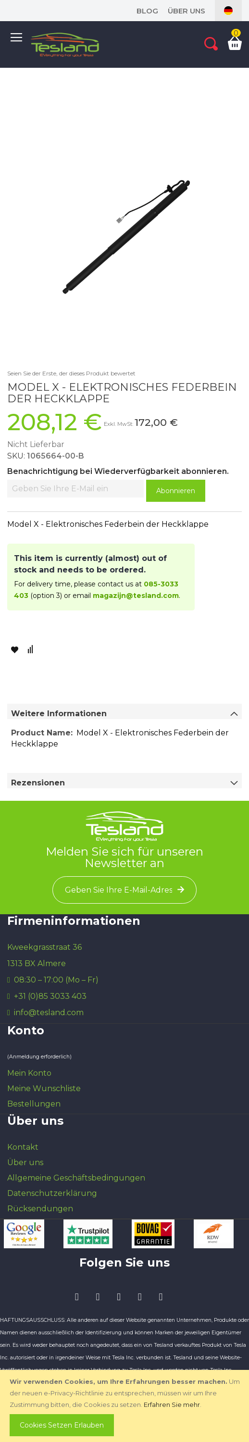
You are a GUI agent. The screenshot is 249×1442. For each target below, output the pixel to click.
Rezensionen (38, 782)
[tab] (124, 711)
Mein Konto (29, 1073)
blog (147, 10)
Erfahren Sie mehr (172, 1404)
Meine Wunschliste (44, 1088)
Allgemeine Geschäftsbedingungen (76, 1177)
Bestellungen (34, 1103)
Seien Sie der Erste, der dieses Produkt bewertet (71, 373)
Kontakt (22, 1147)
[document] (125, 1406)
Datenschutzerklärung (52, 1193)
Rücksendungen (40, 1208)
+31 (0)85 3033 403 (50, 996)
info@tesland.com (49, 1012)
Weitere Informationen (59, 713)
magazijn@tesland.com (136, 595)
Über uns (186, 10)
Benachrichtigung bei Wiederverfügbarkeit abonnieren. (118, 471)
